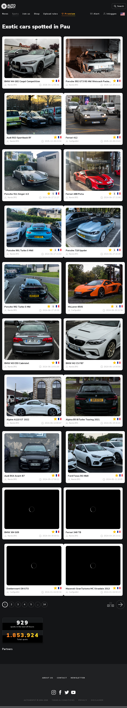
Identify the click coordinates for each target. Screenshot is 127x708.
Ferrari (69, 137)
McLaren (72, 306)
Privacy (82, 700)
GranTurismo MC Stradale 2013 (93, 588)
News (5, 14)
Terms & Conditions (63, 700)
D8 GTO (25, 588)
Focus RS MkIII (81, 475)
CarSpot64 (73, 141)
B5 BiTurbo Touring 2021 (86, 419)
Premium (68, 14)
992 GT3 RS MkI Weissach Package (93, 81)
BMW (7, 81)
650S (80, 306)
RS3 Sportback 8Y (21, 137)
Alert (94, 14)
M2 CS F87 (77, 363)
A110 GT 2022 (21, 419)
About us (47, 678)
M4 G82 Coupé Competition (25, 81)
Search (117, 6)
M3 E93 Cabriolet (20, 363)
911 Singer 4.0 (21, 194)
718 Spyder (81, 250)
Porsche (70, 81)
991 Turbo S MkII (24, 250)
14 (44, 604)
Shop (37, 14)
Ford (70, 475)
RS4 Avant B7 (17, 475)
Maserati (70, 588)
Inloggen (110, 14)
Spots (15, 14)
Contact (62, 678)
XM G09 (15, 532)
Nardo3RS (12, 85)
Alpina (69, 419)
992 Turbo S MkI (21, 306)
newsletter (78, 678)
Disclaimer (97, 700)
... (37, 604)
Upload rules (50, 14)
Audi (9, 137)
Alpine (10, 419)
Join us (26, 14)
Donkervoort (13, 588)
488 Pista (78, 194)
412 (75, 137)
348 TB (77, 532)
